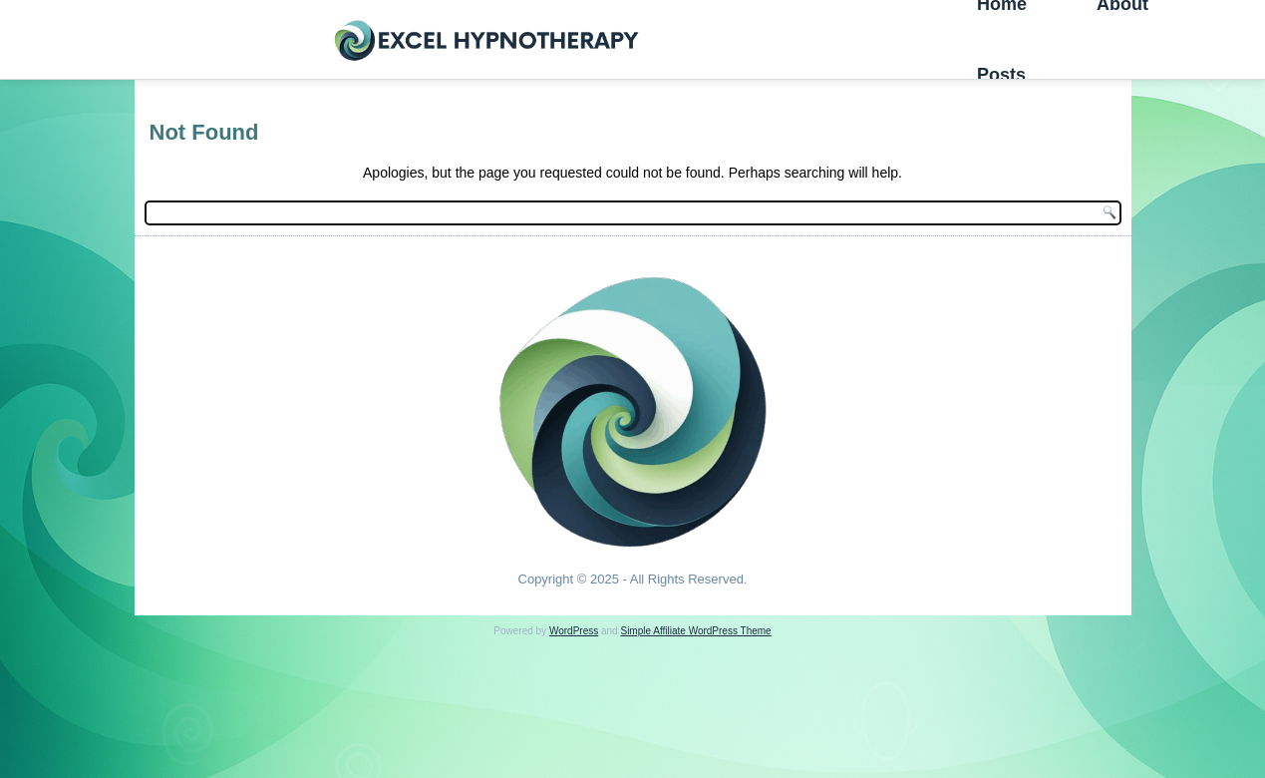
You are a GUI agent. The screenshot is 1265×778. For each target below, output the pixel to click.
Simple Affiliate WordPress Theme (695, 630)
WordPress (573, 630)
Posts (1001, 75)
